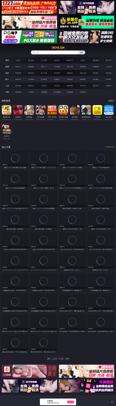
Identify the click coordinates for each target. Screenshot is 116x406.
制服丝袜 (70, 73)
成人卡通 (44, 73)
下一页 (61, 359)
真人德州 (31, 60)
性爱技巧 (109, 86)
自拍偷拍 (31, 67)
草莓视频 (44, 92)
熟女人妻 (70, 67)
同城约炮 (18, 92)
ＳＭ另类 (109, 67)
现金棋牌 (96, 60)
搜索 (81, 52)
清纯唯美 (83, 79)
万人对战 (44, 60)
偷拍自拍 (31, 73)
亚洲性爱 (18, 73)
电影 (7, 73)
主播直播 (96, 67)
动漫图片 (57, 79)
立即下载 (70, 402)
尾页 (67, 359)
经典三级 (83, 73)
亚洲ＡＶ (18, 67)
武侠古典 (57, 86)
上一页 (55, 359)
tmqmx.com (58, 48)
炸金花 (83, 60)
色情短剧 (83, 92)
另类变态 (109, 73)
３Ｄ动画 (57, 67)
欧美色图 (44, 79)
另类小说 (83, 86)
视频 (7, 66)
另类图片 (109, 79)
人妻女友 (44, 86)
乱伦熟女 (96, 73)
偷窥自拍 (18, 79)
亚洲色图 (31, 79)
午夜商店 (31, 92)
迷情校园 (70, 86)
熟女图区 (96, 79)
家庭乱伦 (31, 86)
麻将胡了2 (70, 60)
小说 (7, 85)
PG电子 (18, 60)
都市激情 (18, 86)
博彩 (7, 60)
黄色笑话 (96, 86)
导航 (7, 92)
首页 (48, 359)
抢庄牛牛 (109, 60)
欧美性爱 (57, 73)
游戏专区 (57, 60)
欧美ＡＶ (44, 67)
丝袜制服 (83, 67)
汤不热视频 (57, 92)
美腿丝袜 (70, 79)
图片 (7, 79)
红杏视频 (70, 92)
